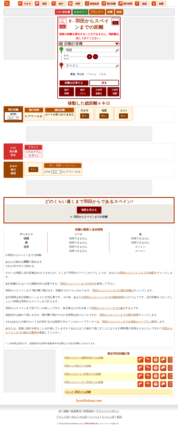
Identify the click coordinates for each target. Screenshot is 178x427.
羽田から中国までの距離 (77, 366)
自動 (81, 74)
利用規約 (88, 410)
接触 (66, 410)
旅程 (119, 12)
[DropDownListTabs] (89, 43)
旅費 (110, 12)
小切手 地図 (114, 92)
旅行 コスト (82, 92)
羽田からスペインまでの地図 (137, 272)
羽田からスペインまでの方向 (77, 283)
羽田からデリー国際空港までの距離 (83, 357)
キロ (103, 74)
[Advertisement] (29, 38)
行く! (84, 116)
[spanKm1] (56, 171)
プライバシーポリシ (107, 410)
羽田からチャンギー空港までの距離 (83, 382)
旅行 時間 (66, 92)
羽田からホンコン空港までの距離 (82, 374)
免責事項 (76, 410)
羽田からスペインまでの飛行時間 (118, 314)
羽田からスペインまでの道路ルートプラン (126, 321)
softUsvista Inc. (91, 423)
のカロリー (80, 12)
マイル (92, 74)
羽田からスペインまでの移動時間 (103, 297)
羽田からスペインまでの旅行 (108, 308)
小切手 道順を (98, 92)
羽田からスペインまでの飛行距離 (111, 290)
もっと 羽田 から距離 (78, 392)
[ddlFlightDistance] (13, 118)
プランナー (97, 12)
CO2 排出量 (63, 12)
